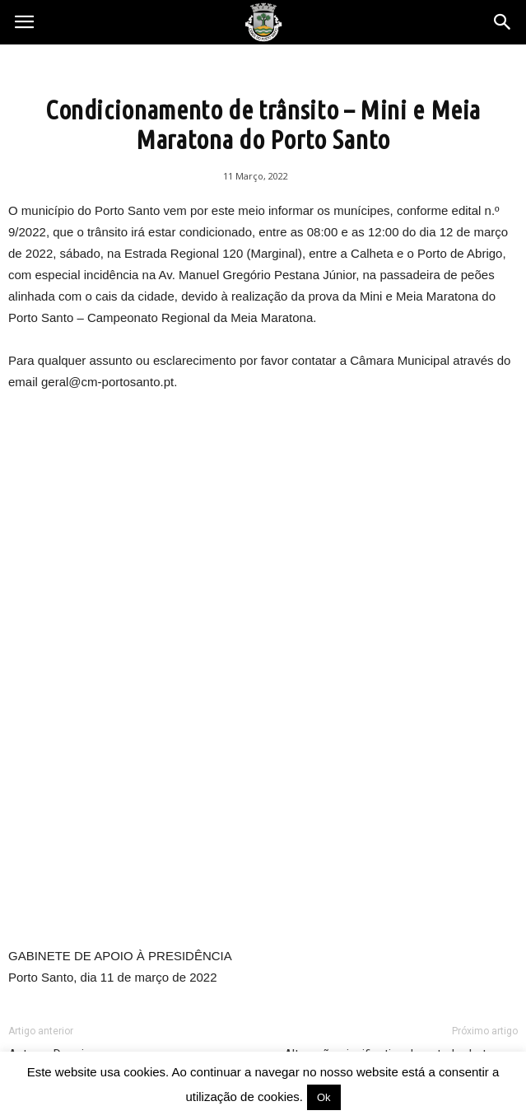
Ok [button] (324, 1097)
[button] (503, 22)
